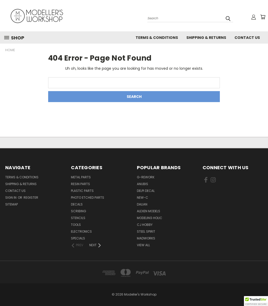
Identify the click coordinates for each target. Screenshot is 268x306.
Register (31, 197)
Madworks (146, 238)
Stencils (78, 218)
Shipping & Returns (206, 37)
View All (143, 245)
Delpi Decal (146, 191)
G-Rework (145, 177)
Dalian (142, 204)
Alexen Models (148, 211)
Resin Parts (80, 184)
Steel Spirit (146, 231)
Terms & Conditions (157, 37)
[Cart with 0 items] (262, 17)
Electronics (81, 231)
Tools (76, 224)
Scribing (78, 211)
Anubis (142, 184)
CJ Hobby (145, 224)
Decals (77, 204)
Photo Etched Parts (87, 197)
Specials (78, 238)
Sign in (11, 197)
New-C (142, 197)
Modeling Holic (149, 218)
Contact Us (247, 37)
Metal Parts (81, 177)
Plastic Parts (82, 191)
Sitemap (11, 204)
